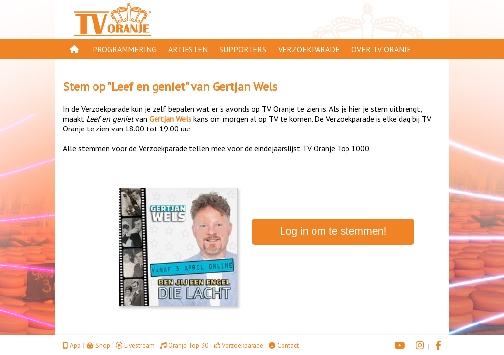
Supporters (243, 49)
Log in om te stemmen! (333, 231)
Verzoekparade (309, 49)
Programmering (125, 49)
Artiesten (188, 49)
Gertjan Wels (245, 86)
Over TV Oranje (381, 49)
